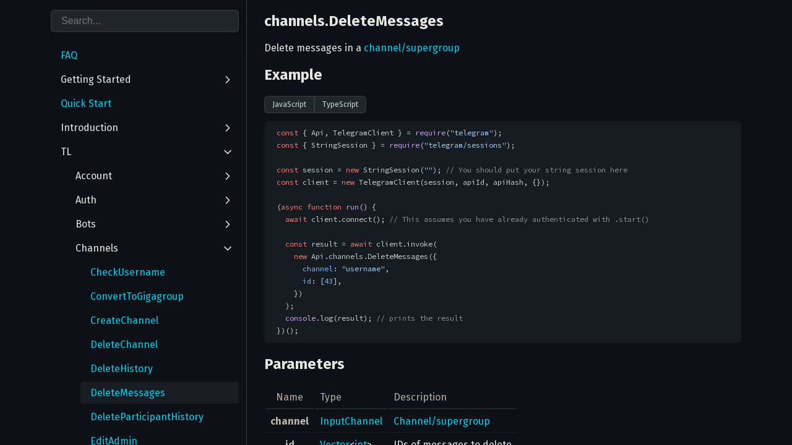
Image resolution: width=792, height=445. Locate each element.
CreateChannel (124, 320)
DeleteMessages (127, 393)
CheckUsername (127, 272)
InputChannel (351, 421)
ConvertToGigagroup (137, 296)
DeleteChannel (124, 344)
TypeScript (340, 104)
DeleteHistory (121, 369)
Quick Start (86, 103)
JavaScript (289, 104)
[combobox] (145, 21)
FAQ (69, 55)
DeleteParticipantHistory (147, 417)
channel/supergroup (412, 48)
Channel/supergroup (442, 421)
